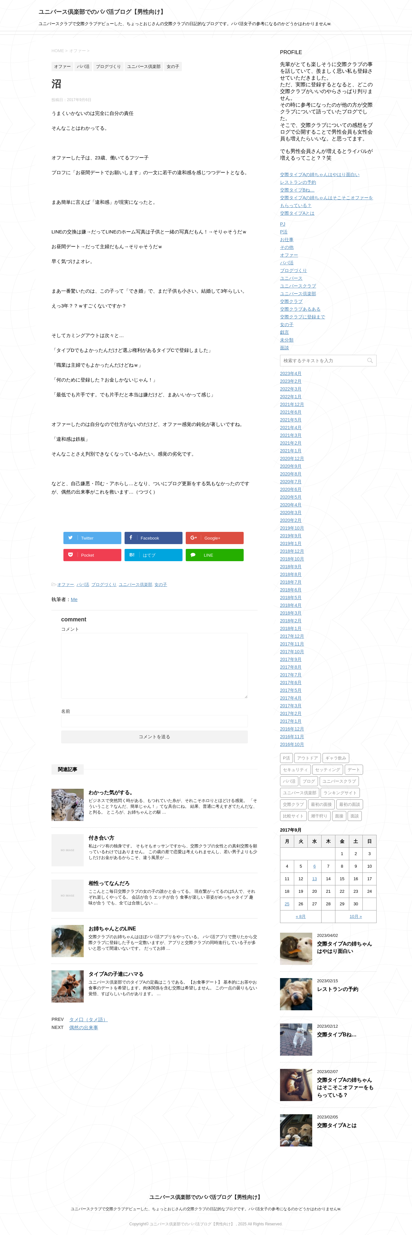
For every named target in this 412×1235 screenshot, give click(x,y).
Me (74, 599)
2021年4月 (291, 427)
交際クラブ (291, 301)
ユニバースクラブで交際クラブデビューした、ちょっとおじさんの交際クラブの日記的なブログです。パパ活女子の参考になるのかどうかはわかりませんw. (206, 1209)
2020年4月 (291, 504)
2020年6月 (291, 489)
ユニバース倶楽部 (135, 584)
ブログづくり (104, 584)
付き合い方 (101, 838)
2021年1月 (291, 450)
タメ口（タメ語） (88, 1019)
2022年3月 (291, 388)
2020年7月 (291, 481)
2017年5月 (291, 690)
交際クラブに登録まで (302, 316)
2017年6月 (291, 682)
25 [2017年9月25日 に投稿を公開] (287, 903)
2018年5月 (291, 597)
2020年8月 (291, 473)
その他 (287, 247)
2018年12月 (292, 551)
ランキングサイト (340, 792)
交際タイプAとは (297, 213)
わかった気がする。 (112, 792)
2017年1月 (291, 721)
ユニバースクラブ (298, 285)
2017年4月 (291, 698)
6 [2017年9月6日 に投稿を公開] (315, 866)
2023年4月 (291, 373)
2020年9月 (291, 466)
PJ (282, 224)
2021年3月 (291, 435)
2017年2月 (291, 713)
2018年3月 (291, 613)
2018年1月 (291, 628)
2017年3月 (291, 705)
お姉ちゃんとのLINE (112, 928)
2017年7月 (291, 674)
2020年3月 (291, 512)
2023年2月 (291, 381)
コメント (70, 629)
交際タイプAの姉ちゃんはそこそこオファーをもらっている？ (345, 1087)
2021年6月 (291, 412)
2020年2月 (291, 520)
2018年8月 (291, 574)
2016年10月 (292, 744)
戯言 (284, 332)
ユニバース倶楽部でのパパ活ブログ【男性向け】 (102, 12)
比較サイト (293, 816)
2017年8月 (291, 667)
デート (354, 769)
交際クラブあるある (300, 309)
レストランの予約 (298, 182)
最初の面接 (321, 804)
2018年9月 (291, 566)
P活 (283, 231)
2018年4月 (291, 605)
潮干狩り (319, 816)
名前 (65, 711)
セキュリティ (295, 769)
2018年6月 (291, 589)
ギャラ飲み (335, 758)
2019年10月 (292, 528)
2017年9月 (291, 659)
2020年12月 (292, 458)
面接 (339, 816)
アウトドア (307, 758)
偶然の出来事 (83, 1027)
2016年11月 (292, 736)
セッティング (327, 769)
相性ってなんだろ (109, 883)
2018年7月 (291, 582)
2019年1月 (291, 543)
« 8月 (301, 916)
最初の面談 (349, 804)
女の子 (160, 584)
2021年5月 (291, 419)
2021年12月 (292, 404)
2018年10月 (292, 558)
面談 (284, 347)
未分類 (287, 340)
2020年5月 (291, 497)
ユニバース (291, 278)
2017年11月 (292, 643)
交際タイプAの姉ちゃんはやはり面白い (320, 174)
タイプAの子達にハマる (116, 974)
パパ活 (83, 584)
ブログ (309, 781)
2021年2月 (291, 443)
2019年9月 (291, 535)
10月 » (356, 916)
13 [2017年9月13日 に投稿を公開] (314, 878)
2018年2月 (291, 620)
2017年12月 (292, 636)
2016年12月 (292, 728)
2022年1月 (291, 396)
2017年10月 (292, 651)
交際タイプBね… (297, 190)
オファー (65, 584)
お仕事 (287, 239)
